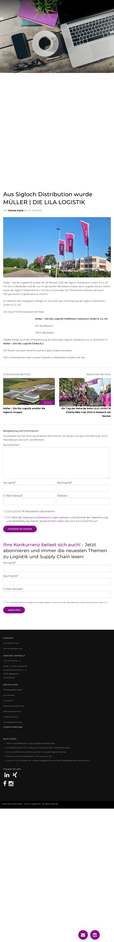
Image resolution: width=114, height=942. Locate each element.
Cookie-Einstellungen (13, 860)
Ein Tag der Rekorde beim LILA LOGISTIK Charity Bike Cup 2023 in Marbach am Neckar (86, 545)
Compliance (8, 828)
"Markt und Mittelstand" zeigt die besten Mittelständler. (31, 876)
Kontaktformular (11, 776)
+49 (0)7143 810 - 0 (12, 794)
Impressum (8, 834)
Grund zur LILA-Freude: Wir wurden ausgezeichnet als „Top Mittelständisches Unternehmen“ (48, 894)
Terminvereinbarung (12, 782)
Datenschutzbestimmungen (41, 650)
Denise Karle (15, 343)
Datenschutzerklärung (13, 839)
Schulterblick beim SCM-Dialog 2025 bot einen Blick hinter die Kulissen (38, 881)
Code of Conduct (10, 850)
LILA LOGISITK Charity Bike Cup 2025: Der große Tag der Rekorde (36, 885)
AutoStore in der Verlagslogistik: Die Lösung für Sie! (29, 889)
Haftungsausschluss (12, 844)
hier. (83, 490)
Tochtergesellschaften (13, 823)
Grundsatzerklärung (12, 855)
